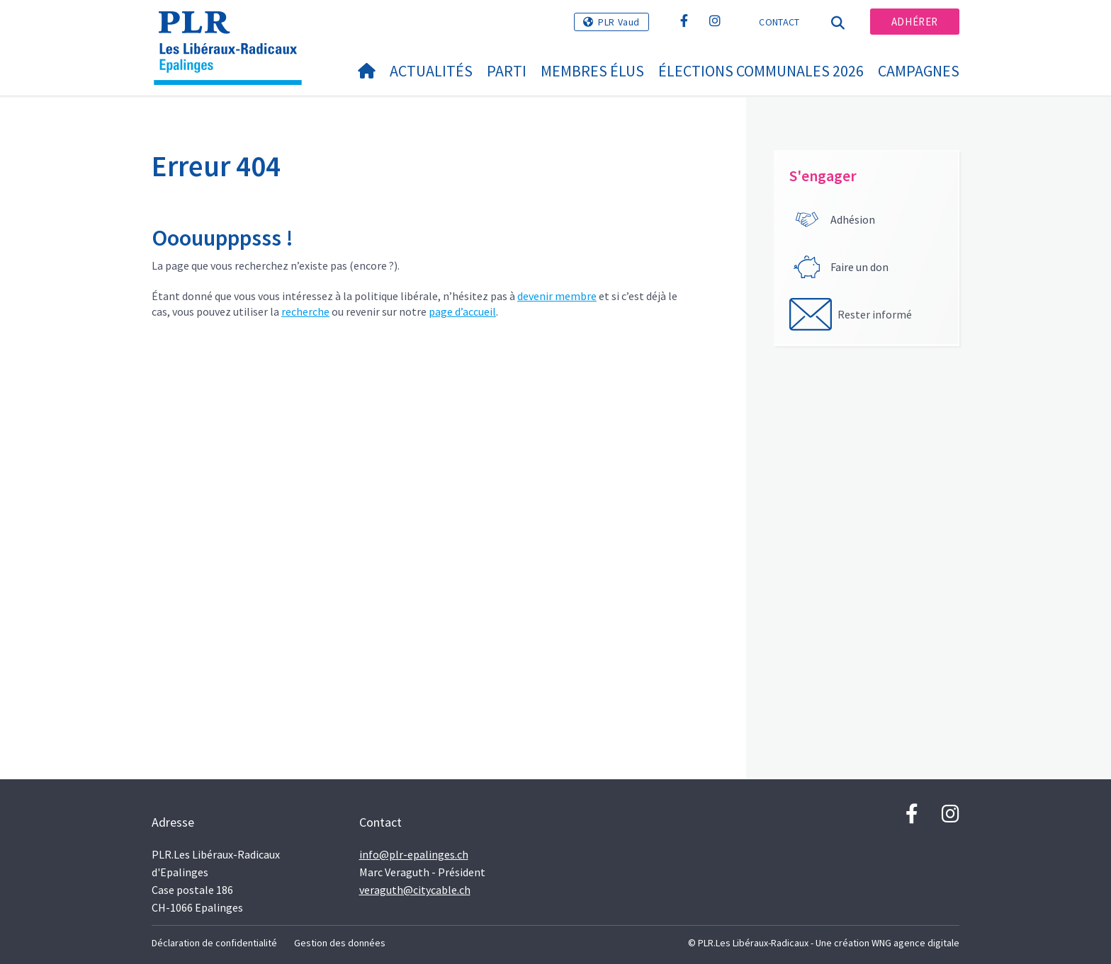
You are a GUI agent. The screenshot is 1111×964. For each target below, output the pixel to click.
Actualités (431, 71)
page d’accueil (462, 311)
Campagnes (918, 71)
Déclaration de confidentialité (214, 942)
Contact (779, 22)
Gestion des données (339, 942)
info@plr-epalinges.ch (413, 854)
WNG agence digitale (915, 942)
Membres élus (592, 71)
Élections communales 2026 (761, 71)
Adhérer (914, 21)
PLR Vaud (619, 22)
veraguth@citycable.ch (414, 890)
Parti (506, 71)
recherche (305, 311)
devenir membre (557, 296)
